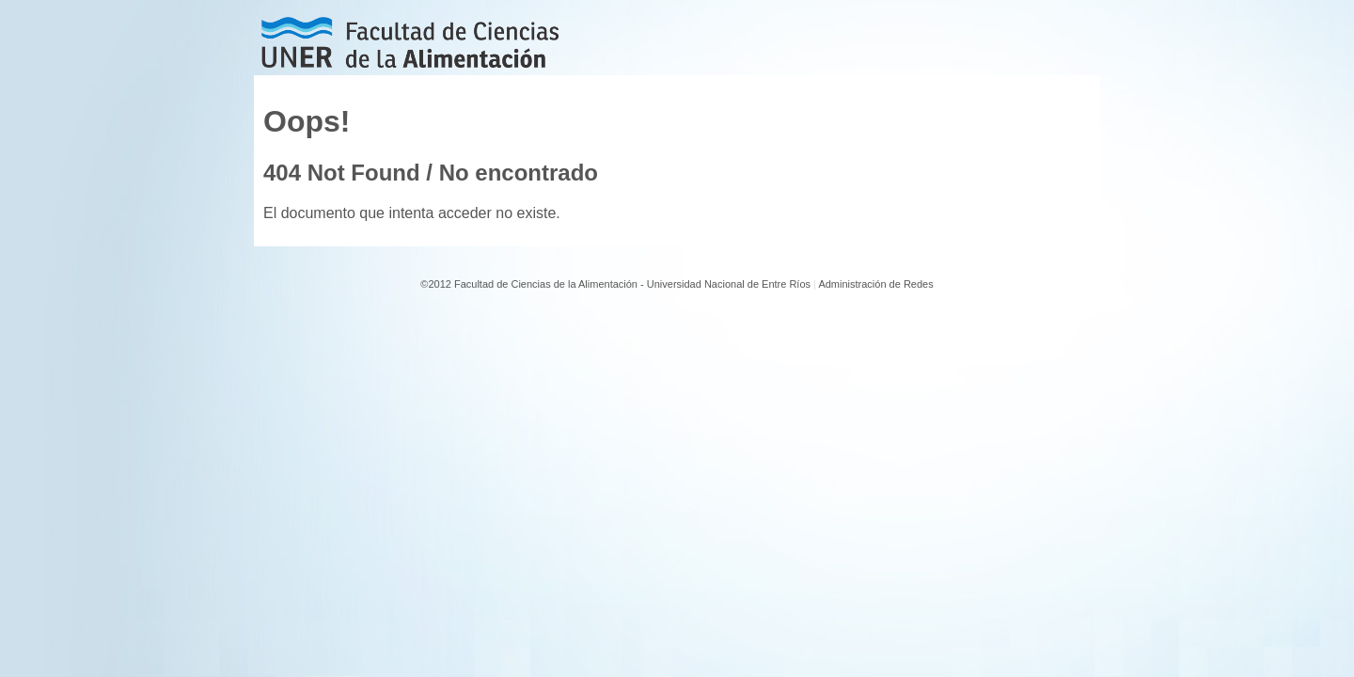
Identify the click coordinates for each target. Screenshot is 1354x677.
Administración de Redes (875, 284)
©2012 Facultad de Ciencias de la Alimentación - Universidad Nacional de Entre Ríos (615, 284)
